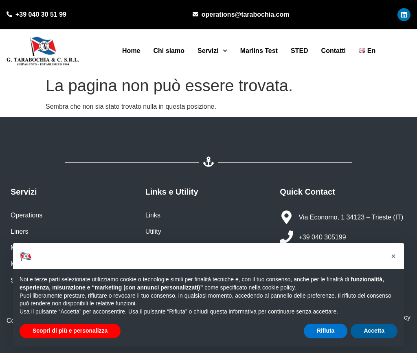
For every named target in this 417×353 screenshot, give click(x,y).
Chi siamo (169, 50)
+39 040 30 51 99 (40, 14)
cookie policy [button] (278, 287)
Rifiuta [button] (326, 330)
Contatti (333, 50)
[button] (393, 256)
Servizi (212, 50)
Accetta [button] (374, 330)
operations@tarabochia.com (246, 14)
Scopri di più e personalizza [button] (70, 330)
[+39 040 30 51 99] (9, 14)
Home (131, 50)
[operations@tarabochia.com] (195, 14)
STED (299, 50)
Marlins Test (259, 50)
